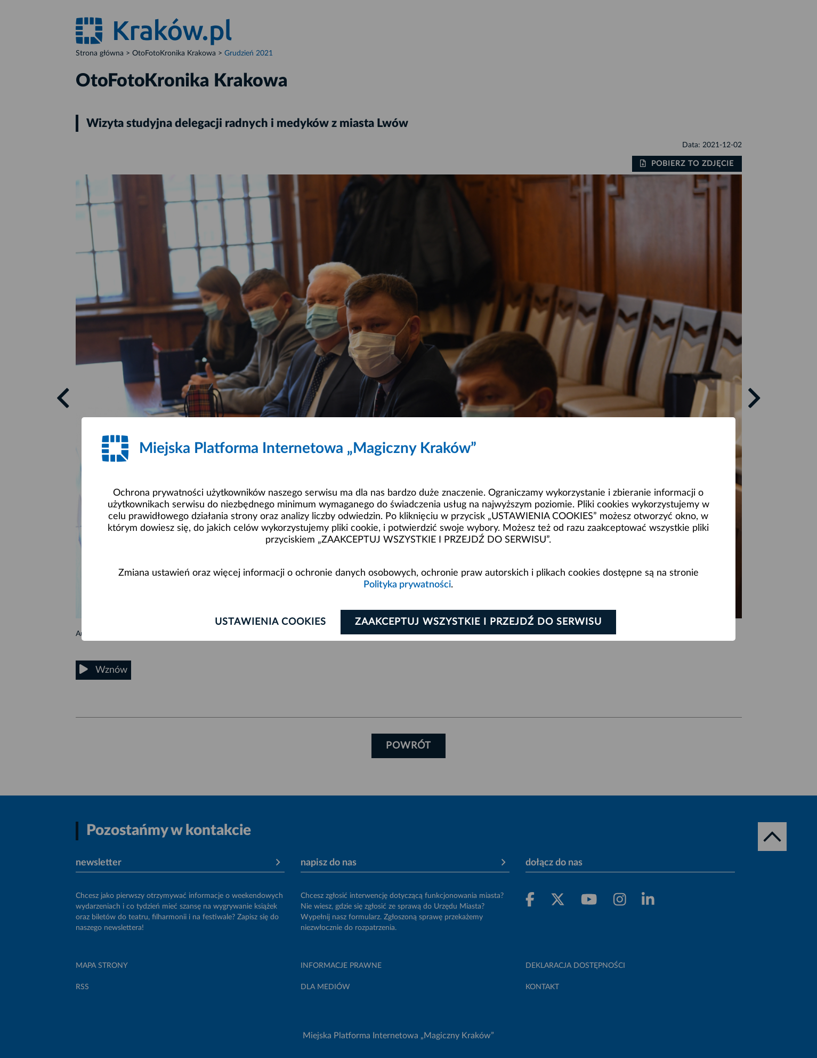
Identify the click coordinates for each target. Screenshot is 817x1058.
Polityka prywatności (407, 585)
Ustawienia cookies (270, 622)
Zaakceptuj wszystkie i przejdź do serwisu (478, 622)
